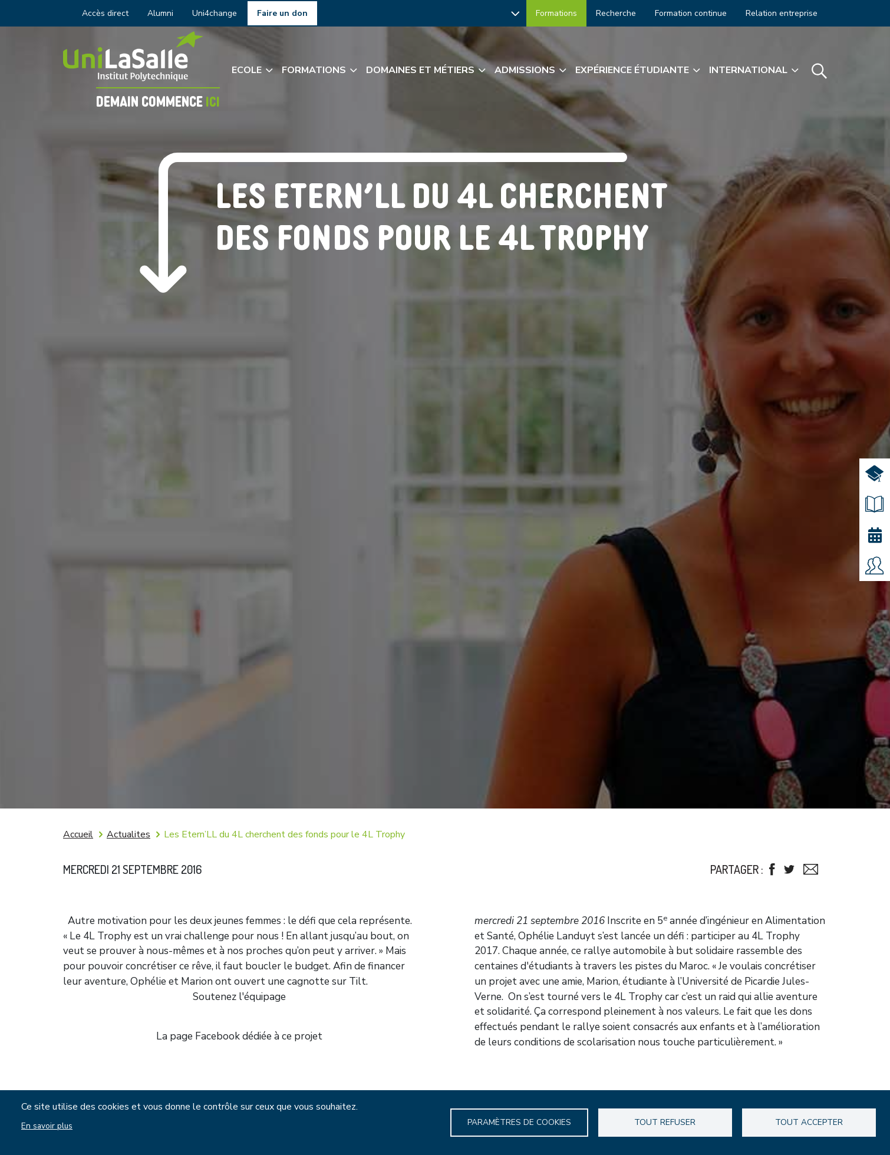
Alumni (160, 13)
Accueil (78, 834)
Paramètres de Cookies (519, 1122)
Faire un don (282, 13)
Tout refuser (664, 1122)
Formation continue (691, 13)
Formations (556, 13)
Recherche (616, 13)
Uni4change (214, 13)
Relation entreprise (782, 13)
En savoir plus (46, 1125)
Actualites (128, 834)
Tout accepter (809, 1122)
